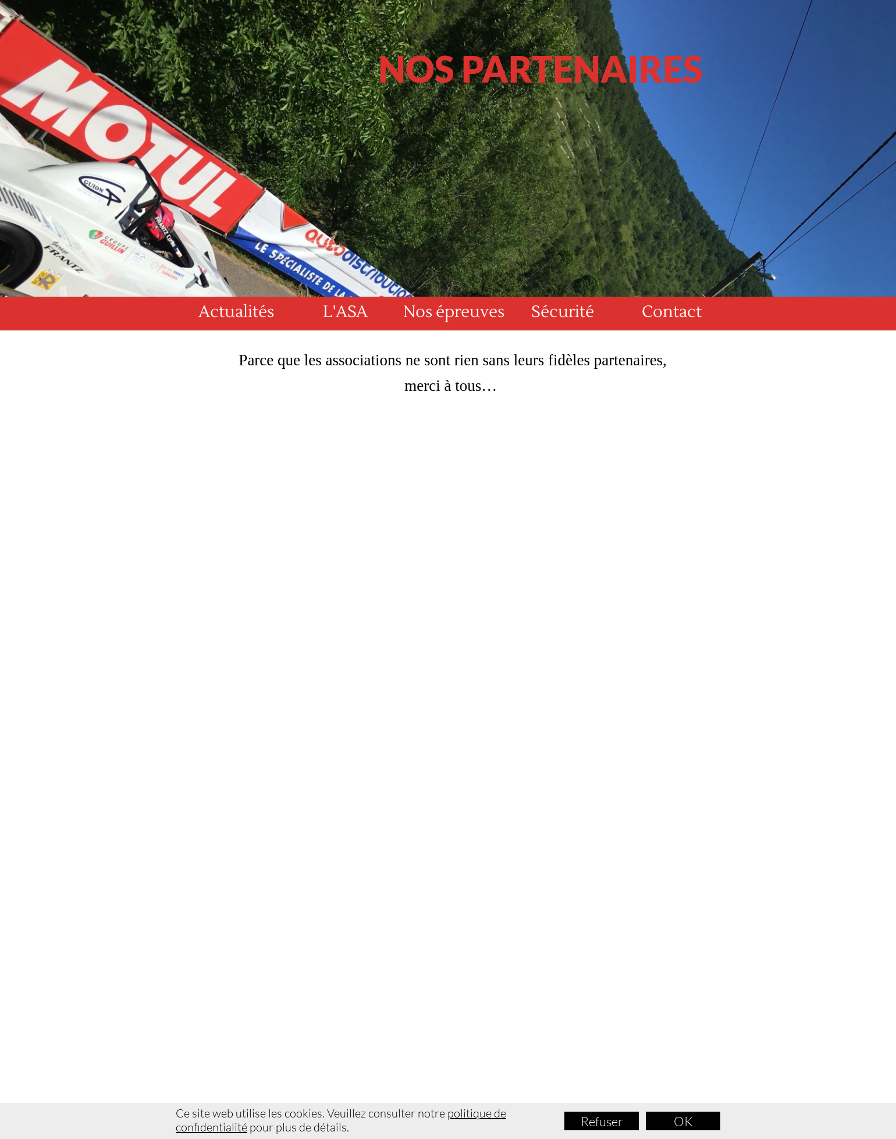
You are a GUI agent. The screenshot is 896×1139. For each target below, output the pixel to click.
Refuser (602, 1121)
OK (683, 1121)
